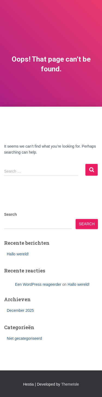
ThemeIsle (70, 384)
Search (10, 214)
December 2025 (20, 310)
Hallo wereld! (18, 254)
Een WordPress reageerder (38, 284)
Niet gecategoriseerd (24, 338)
